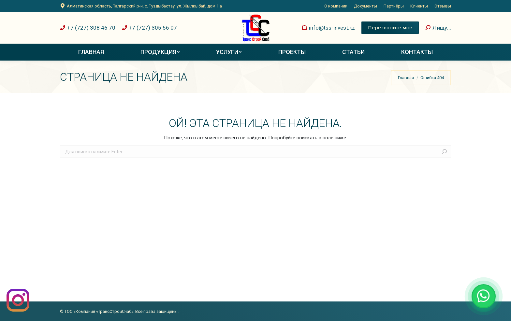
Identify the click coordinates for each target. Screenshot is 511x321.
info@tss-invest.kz (328, 27)
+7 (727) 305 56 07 (149, 27)
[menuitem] (335, 6)
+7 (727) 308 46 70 (87, 27)
